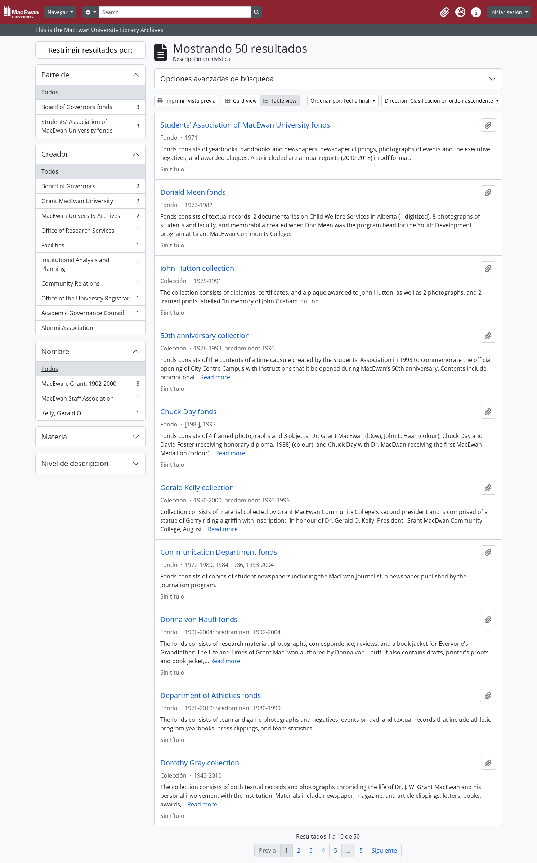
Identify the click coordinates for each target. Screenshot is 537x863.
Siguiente (384, 850)
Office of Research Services (90, 232)
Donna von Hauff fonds (199, 619)
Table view (279, 100)
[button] (444, 12)
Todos (49, 92)
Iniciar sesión (507, 12)
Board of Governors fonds (90, 109)
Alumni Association (90, 329)
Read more (215, 377)
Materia (54, 437)
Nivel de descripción (74, 463)
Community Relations (90, 285)
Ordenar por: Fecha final (340, 100)
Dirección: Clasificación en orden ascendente (440, 100)
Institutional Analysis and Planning (90, 264)
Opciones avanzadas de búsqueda (217, 79)
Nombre (55, 351)
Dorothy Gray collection (199, 763)
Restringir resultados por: (90, 50)
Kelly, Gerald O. (90, 414)
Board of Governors (90, 188)
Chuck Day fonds (188, 411)
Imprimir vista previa (186, 100)
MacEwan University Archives (90, 217)
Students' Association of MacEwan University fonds (90, 126)
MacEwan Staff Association (90, 400)
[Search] (175, 12)
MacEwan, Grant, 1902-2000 (90, 385)
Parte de (55, 75)
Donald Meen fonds (193, 192)
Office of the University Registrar (90, 300)
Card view (241, 100)
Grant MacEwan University (90, 203)
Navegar (58, 12)
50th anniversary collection (205, 335)
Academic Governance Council (90, 315)
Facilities (90, 247)
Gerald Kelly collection (197, 487)
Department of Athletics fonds (210, 695)
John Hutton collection (197, 268)
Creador (54, 154)
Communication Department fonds (218, 552)
